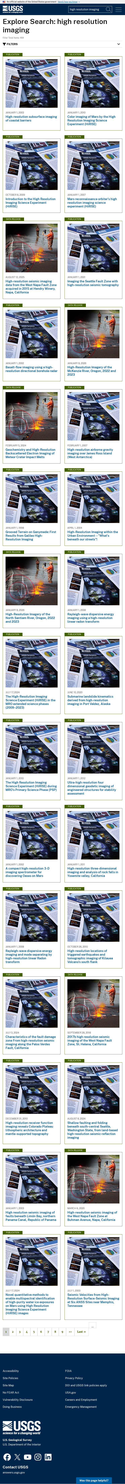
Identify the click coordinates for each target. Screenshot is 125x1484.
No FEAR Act (11, 1392)
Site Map (8, 1385)
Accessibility (11, 1371)
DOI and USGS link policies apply (86, 1385)
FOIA (68, 1371)
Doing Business (12, 1406)
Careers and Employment (81, 1399)
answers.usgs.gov (14, 1472)
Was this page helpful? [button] (94, 1480)
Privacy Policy (74, 1378)
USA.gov (70, 1392)
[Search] (108, 9)
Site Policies (10, 1378)
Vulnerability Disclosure (18, 1399)
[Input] (90, 9)
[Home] (13, 12)
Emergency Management (81, 1406)
